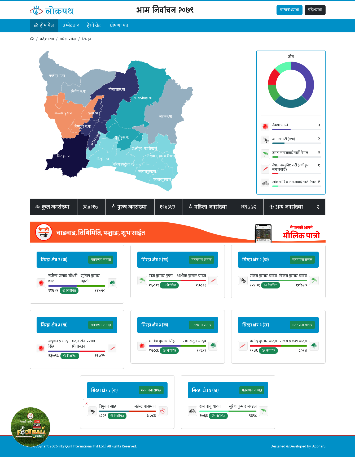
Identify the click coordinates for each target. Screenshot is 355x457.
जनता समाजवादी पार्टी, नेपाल (290, 153)
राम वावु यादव (210, 406)
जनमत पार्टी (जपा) (283, 139)
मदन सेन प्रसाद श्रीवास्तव (83, 344)
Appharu (319, 446)
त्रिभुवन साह (107, 406)
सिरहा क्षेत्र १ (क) (54, 260)
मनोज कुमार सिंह (162, 341)
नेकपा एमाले (280, 125)
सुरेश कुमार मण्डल (243, 406)
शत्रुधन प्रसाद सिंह (58, 344)
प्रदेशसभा (315, 10)
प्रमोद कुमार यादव (263, 341)
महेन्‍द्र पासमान (145, 406)
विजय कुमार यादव (293, 276)
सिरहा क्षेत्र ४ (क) (104, 390)
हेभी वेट (94, 25)
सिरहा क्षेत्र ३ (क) (154, 325)
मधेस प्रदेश (68, 39)
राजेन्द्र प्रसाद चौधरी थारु (62, 278)
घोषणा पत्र (119, 25)
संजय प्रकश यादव (293, 341)
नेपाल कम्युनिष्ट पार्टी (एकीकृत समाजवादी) (290, 167)
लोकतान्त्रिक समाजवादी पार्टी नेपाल (294, 182)
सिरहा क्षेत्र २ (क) (255, 260)
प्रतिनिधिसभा (289, 10)
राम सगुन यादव (194, 341)
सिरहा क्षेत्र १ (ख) (154, 260)
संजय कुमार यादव (263, 276)
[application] (291, 85)
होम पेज (44, 25)
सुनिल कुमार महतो (90, 278)
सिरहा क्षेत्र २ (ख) (54, 325)
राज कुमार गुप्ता (161, 276)
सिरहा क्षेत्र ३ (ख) (255, 325)
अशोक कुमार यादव (191, 276)
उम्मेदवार (71, 25)
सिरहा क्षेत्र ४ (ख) (205, 390)
